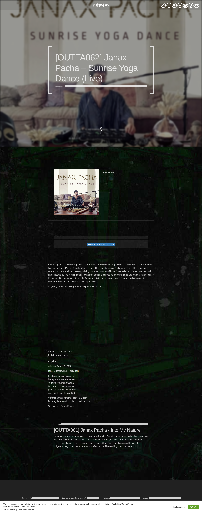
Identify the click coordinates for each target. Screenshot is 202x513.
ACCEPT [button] (193, 507)
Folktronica (59, 264)
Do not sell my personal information (18, 510)
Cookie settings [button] (179, 507)
